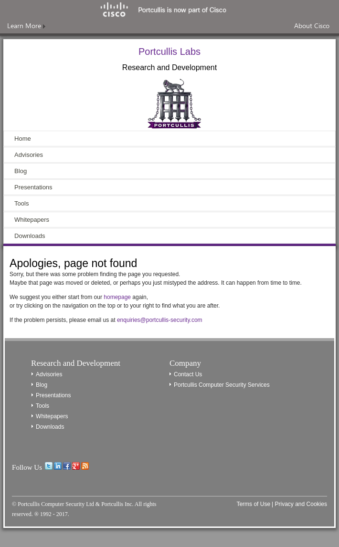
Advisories (28, 154)
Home (22, 138)
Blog (20, 171)
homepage (117, 297)
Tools (21, 203)
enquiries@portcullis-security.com (159, 320)
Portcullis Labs (169, 51)
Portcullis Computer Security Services (222, 385)
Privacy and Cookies (301, 504)
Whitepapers (31, 219)
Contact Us (188, 374)
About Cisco (311, 25)
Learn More (26, 25)
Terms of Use (253, 504)
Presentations (33, 187)
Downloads (29, 235)
